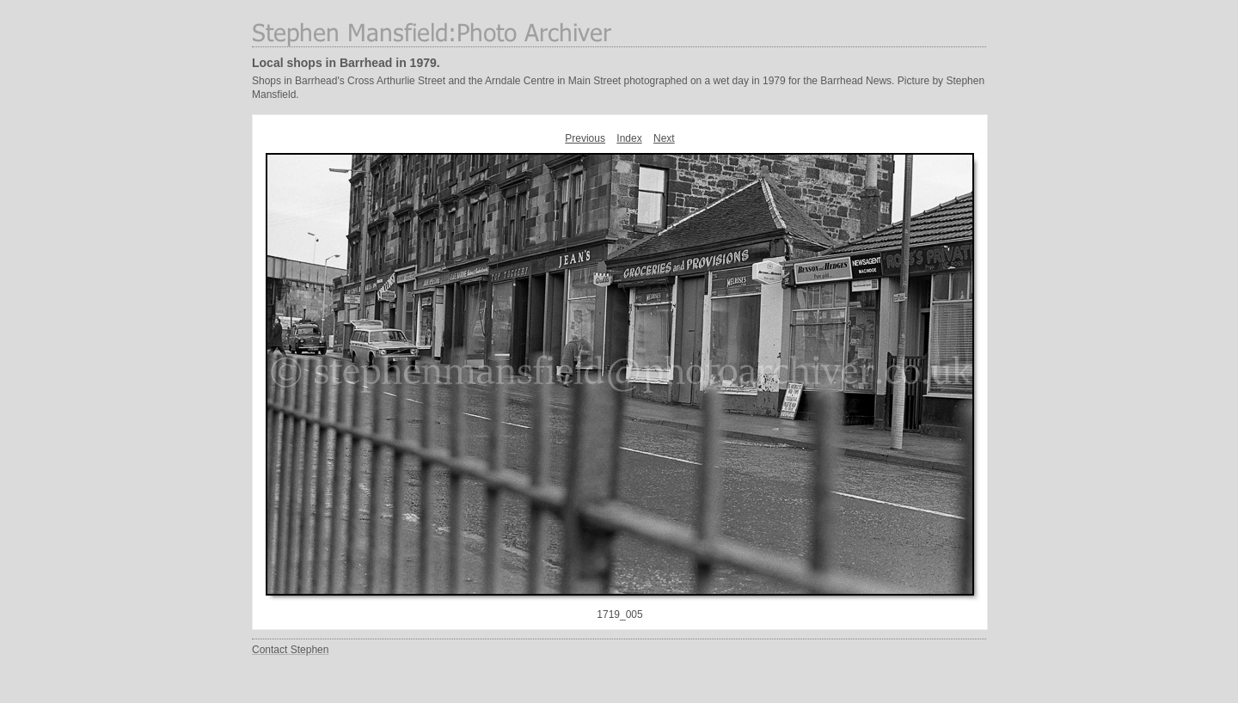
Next (664, 138)
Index (628, 138)
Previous (585, 138)
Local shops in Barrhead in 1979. (346, 63)
